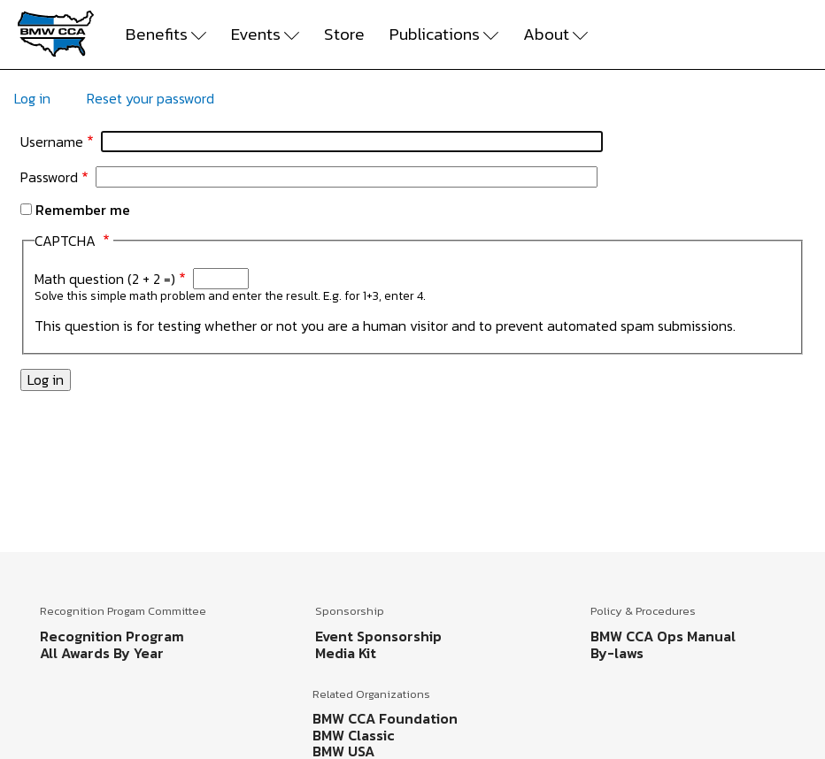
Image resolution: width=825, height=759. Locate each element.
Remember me (82, 209)
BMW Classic (353, 735)
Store (344, 34)
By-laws (617, 652)
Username (51, 141)
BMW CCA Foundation (385, 718)
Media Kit (345, 652)
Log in (32, 98)
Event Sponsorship (378, 636)
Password (49, 177)
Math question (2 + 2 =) (105, 278)
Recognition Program (112, 636)
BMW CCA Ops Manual (663, 636)
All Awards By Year (102, 652)
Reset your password (150, 98)
